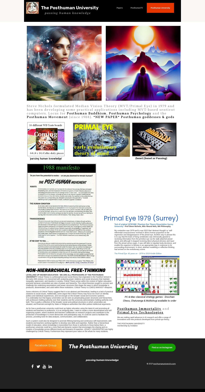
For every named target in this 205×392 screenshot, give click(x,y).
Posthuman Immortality (139, 309)
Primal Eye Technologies (140, 312)
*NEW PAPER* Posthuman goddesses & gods (133, 117)
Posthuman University (160, 8)
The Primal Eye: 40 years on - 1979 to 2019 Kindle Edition (138, 253)
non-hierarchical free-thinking (65, 270)
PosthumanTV (137, 8)
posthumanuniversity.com (164, 364)
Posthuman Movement (47, 117)
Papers (120, 8)
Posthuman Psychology (130, 113)
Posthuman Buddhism (86, 113)
